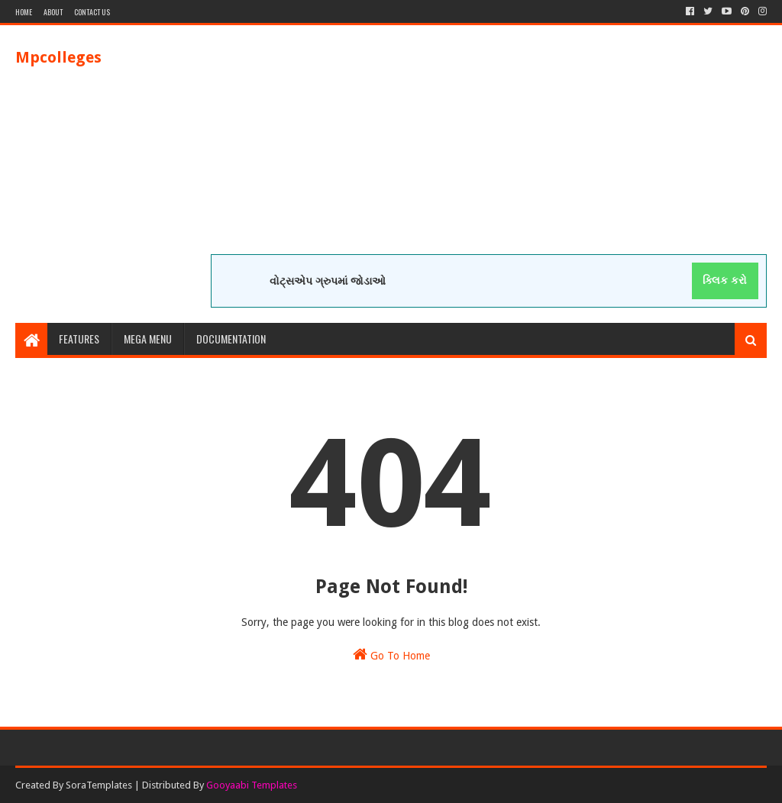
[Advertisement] (489, 147)
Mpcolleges (58, 57)
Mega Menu (148, 339)
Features (79, 339)
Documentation (231, 339)
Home (23, 12)
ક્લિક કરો (725, 280)
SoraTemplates (99, 785)
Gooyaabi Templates (251, 785)
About (53, 12)
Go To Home (391, 654)
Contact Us (92, 12)
